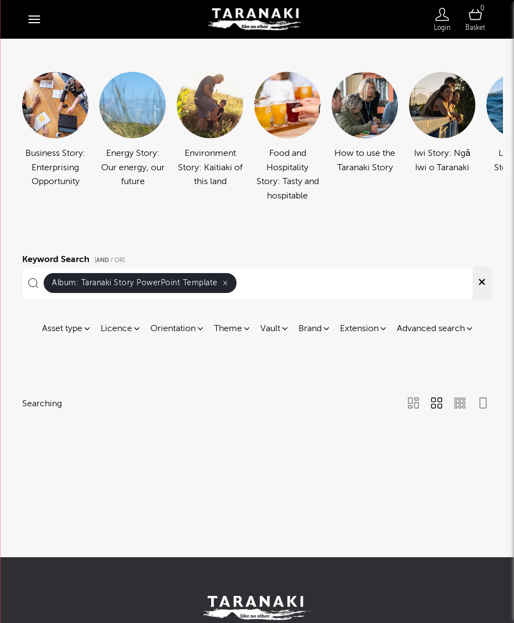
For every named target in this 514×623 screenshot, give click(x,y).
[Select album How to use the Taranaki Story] (365, 137)
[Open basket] (475, 19)
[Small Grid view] (460, 404)
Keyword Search (75, 257)
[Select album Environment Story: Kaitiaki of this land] (210, 137)
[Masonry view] (413, 404)
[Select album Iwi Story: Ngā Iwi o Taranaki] (442, 137)
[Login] (442, 19)
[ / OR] (110, 260)
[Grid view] (436, 404)
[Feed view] (483, 404)
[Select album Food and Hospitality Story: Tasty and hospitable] (287, 137)
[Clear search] (482, 283)
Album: (140, 283)
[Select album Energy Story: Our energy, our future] (132, 137)
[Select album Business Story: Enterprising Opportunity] (55, 137)
